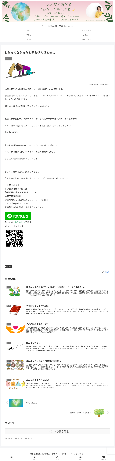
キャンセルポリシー (77, 454)
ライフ (8, 267)
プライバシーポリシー (60, 454)
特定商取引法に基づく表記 (40, 454)
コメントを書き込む (57, 431)
